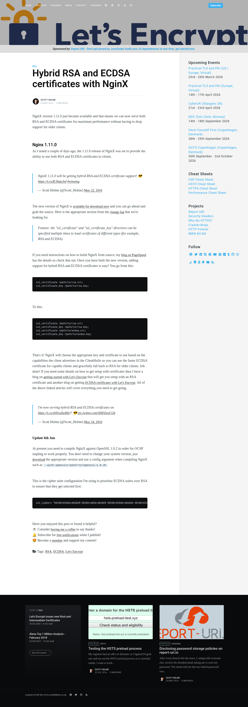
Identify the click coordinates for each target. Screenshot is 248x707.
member (57, 539)
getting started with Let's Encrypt (66, 377)
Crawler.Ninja (198, 225)
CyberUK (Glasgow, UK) (206, 103)
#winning (75, 181)
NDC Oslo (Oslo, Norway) (207, 116)
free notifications (68, 534)
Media (68, 5)
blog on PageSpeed (134, 255)
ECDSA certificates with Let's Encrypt (111, 382)
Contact (81, 5)
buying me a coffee (64, 529)
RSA (34, 66)
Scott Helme (48, 100)
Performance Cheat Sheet (207, 192)
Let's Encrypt (75, 550)
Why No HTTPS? (200, 220)
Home (28, 5)
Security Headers (201, 216)
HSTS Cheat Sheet (202, 184)
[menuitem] (28, 5)
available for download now (92, 206)
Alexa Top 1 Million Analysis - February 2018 (47, 634)
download (39, 459)
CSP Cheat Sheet (201, 179)
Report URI (196, 212)
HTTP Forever (199, 229)
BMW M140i (197, 233)
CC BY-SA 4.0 (39, 694)
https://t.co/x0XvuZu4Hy (54, 412)
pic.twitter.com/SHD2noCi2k (99, 412)
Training (56, 5)
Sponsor (96, 5)
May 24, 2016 (93, 421)
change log (117, 212)
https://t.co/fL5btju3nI (53, 181)
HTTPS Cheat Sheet (203, 188)
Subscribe (215, 5)
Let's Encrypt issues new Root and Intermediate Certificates (50, 617)
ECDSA (59, 550)
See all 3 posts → (40, 651)
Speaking (41, 5)
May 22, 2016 (93, 190)
